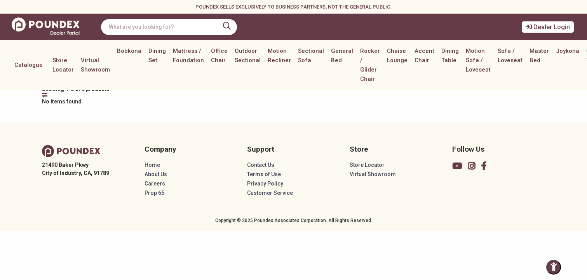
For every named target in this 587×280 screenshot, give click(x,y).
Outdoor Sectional (248, 55)
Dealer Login (548, 27)
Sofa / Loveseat (510, 55)
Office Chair (219, 55)
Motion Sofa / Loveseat (478, 60)
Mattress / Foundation (188, 55)
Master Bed (539, 55)
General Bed (342, 55)
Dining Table (450, 55)
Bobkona (129, 50)
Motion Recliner (279, 55)
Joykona (567, 50)
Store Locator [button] (63, 65)
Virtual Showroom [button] (95, 65)
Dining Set (157, 55)
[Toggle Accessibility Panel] (553, 267)
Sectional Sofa (311, 55)
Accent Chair (424, 55)
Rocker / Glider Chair (370, 64)
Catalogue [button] (28, 64)
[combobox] (169, 27)
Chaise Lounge (397, 55)
